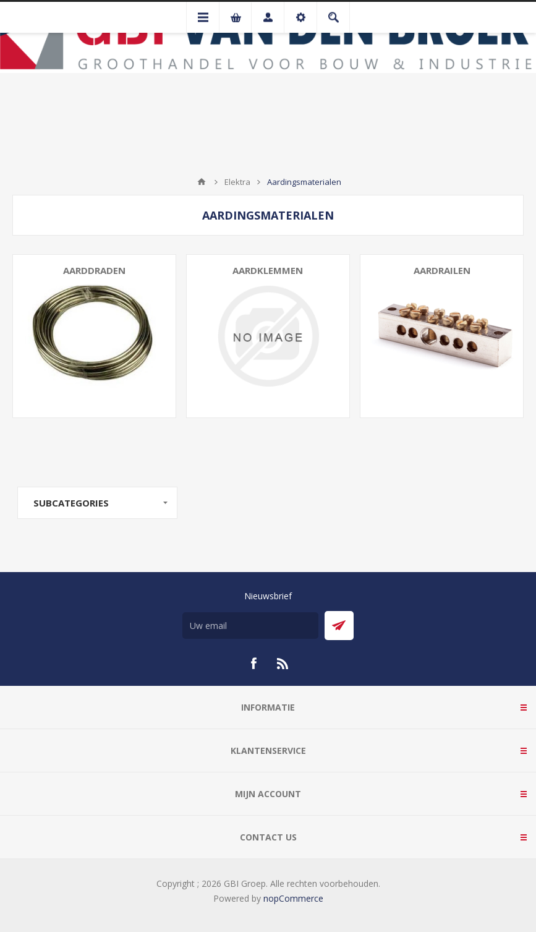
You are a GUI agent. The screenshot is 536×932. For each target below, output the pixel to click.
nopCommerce (293, 898)
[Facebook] (253, 663)
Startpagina (201, 182)
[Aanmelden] (250, 625)
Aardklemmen (267, 270)
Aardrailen (442, 270)
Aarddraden (94, 270)
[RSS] (283, 663)
